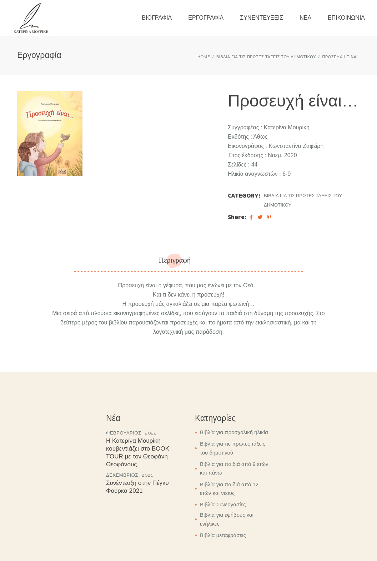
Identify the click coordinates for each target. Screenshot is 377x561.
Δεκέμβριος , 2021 (129, 475)
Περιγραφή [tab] (175, 260)
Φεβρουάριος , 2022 (131, 433)
